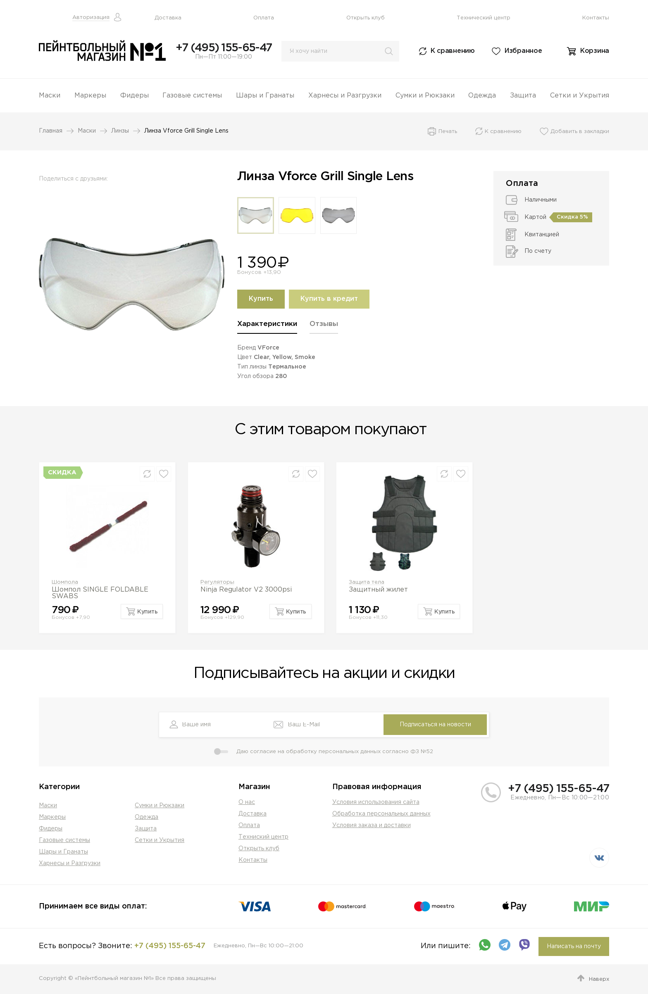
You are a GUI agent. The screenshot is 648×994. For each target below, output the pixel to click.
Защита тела (366, 582)
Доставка (168, 18)
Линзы (120, 130)
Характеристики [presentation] (267, 324)
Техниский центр (263, 837)
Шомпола (65, 582)
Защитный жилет (378, 590)
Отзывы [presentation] (324, 324)
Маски (49, 96)
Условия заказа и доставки (371, 825)
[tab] (267, 327)
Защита (523, 96)
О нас (246, 802)
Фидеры (134, 96)
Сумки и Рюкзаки (425, 96)
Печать (447, 131)
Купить (261, 299)
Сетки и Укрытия (579, 96)
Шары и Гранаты (265, 96)
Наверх (599, 979)
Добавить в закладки (579, 131)
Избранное (523, 51)
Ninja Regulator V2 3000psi (246, 590)
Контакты (595, 18)
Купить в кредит (329, 299)
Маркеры (90, 96)
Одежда (482, 96)
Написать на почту (574, 946)
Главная (50, 130)
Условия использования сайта (375, 802)
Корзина (594, 51)
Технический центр (483, 18)
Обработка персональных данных (381, 813)
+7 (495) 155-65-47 (224, 48)
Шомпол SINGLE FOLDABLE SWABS (100, 593)
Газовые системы (192, 96)
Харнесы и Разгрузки (344, 96)
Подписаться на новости (435, 724)
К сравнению (453, 51)
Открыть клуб (365, 18)
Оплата (263, 18)
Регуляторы (217, 582)
